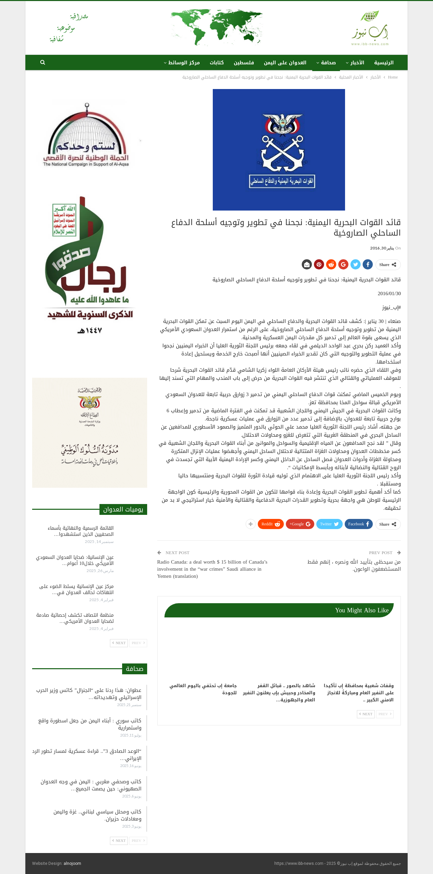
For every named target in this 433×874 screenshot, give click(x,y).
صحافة (328, 62)
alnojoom (72, 863)
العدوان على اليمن (285, 62)
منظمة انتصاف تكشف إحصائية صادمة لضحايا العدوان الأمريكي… (75, 618)
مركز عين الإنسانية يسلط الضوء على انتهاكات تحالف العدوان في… (76, 589)
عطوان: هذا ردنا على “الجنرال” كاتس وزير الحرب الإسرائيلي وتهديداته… (88, 693)
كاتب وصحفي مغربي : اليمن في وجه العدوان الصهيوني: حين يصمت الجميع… (91, 785)
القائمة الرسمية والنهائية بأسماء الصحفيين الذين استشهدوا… (81, 531)
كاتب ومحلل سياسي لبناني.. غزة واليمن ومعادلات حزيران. (97, 815)
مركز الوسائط (184, 62)
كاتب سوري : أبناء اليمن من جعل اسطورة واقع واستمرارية (89, 724)
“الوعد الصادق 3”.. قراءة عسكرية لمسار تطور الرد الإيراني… (86, 754)
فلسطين (244, 62)
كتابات (217, 62)
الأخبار (357, 62)
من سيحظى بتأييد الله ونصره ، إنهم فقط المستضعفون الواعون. (354, 565)
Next (365, 714)
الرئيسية (384, 62)
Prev (385, 714)
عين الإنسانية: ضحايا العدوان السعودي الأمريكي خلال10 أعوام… (75, 560)
